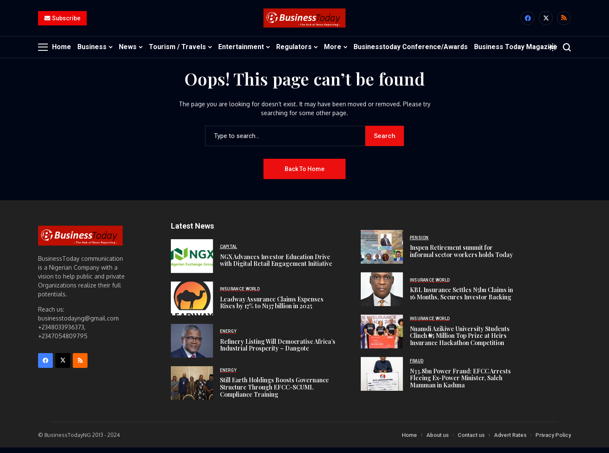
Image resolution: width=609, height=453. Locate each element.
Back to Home (304, 174)
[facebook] (528, 21)
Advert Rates (510, 440)
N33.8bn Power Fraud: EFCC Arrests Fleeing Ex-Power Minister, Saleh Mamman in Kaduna (460, 383)
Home (409, 440)
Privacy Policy (553, 440)
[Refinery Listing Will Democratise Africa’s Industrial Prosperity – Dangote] (192, 346)
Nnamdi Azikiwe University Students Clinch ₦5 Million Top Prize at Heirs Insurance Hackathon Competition (460, 341)
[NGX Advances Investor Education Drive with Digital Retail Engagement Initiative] (192, 261)
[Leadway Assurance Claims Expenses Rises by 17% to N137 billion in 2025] (192, 303)
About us (437, 440)
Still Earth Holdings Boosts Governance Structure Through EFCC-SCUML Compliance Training (274, 392)
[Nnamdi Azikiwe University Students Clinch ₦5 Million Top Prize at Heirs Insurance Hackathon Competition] (382, 337)
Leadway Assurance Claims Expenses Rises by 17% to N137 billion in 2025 (272, 307)
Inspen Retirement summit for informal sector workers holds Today (461, 256)
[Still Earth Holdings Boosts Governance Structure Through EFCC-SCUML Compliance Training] (192, 388)
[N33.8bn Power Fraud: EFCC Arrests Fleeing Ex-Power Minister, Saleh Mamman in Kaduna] (382, 379)
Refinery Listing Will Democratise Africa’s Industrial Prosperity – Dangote (277, 350)
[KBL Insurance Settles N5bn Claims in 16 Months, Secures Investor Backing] (382, 295)
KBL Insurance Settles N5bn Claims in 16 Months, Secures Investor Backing (461, 298)
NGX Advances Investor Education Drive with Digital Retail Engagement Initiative (276, 265)
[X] (546, 21)
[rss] (564, 21)
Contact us (471, 440)
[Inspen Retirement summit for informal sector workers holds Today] (382, 252)
